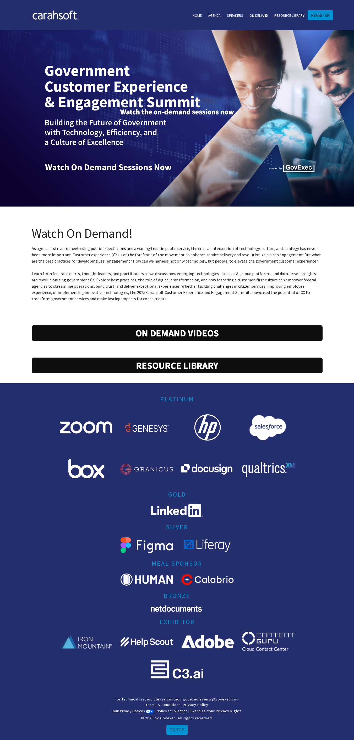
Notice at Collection (172, 711)
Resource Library (289, 15)
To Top (177, 729)
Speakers (235, 15)
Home (197, 15)
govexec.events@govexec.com (211, 699)
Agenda (214, 15)
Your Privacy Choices (133, 711)
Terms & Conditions (163, 704)
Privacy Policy (195, 704)
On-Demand (258, 15)
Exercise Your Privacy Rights (216, 711)
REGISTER (320, 15)
